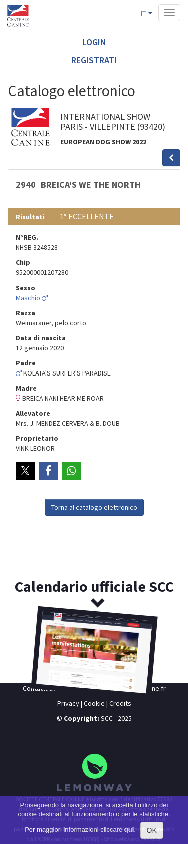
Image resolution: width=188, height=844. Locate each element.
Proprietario (37, 438)
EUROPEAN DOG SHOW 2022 (103, 141)
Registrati (94, 60)
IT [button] (146, 13)
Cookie (94, 703)
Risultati (30, 216)
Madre (26, 388)
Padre (26, 362)
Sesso (25, 287)
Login (94, 42)
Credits (120, 703)
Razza (25, 312)
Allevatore (33, 413)
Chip (23, 262)
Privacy (68, 703)
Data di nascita (41, 337)
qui (129, 829)
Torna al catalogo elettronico (94, 507)
